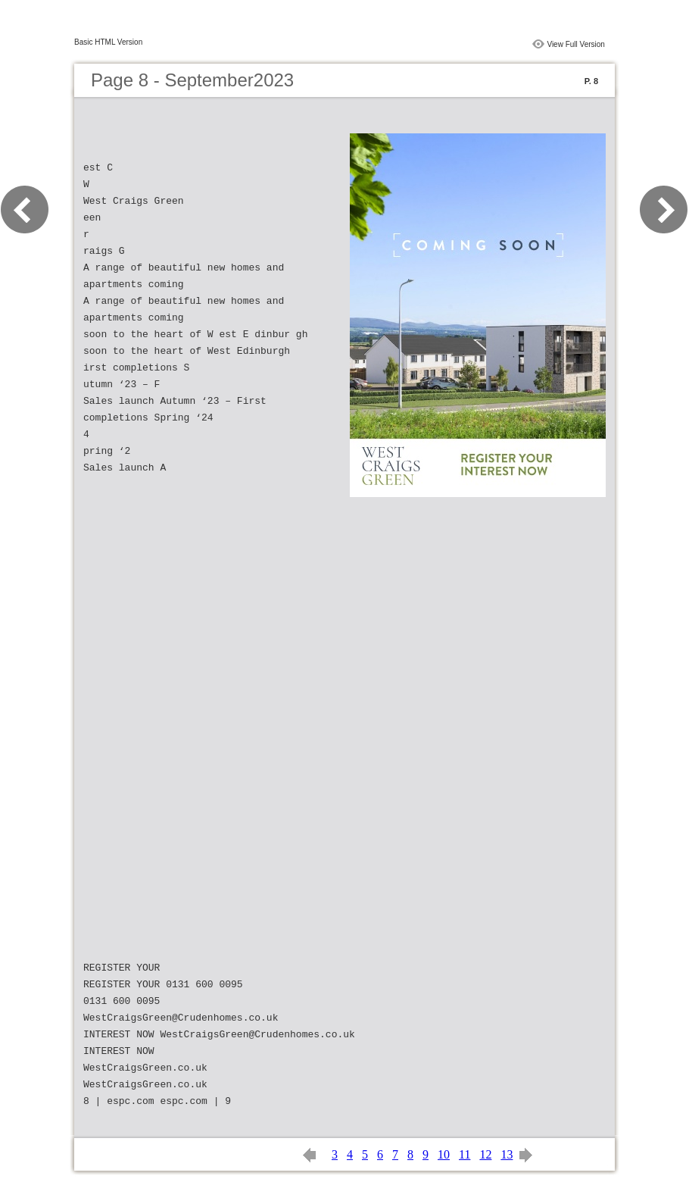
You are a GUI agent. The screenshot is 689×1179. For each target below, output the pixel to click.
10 (444, 1154)
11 (464, 1154)
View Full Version (576, 44)
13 (506, 1154)
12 (485, 1154)
